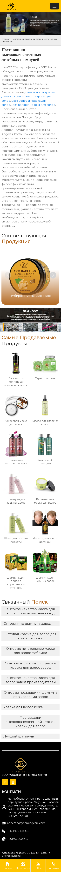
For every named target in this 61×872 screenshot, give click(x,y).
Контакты (53, 865)
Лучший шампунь (18, 736)
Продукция (22, 865)
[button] (53, 275)
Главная (6, 39)
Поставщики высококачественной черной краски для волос (31, 722)
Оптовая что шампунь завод (27, 624)
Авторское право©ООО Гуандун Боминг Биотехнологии (26, 854)
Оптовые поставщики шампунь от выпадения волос (30, 695)
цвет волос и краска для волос (33, 104)
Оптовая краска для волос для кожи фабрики (30, 636)
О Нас (38, 865)
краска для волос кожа (23, 707)
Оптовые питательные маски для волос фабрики (30, 651)
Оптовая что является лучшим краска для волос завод (30, 665)
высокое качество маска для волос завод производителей (30, 680)
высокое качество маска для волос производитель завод (30, 611)
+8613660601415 (17, 838)
